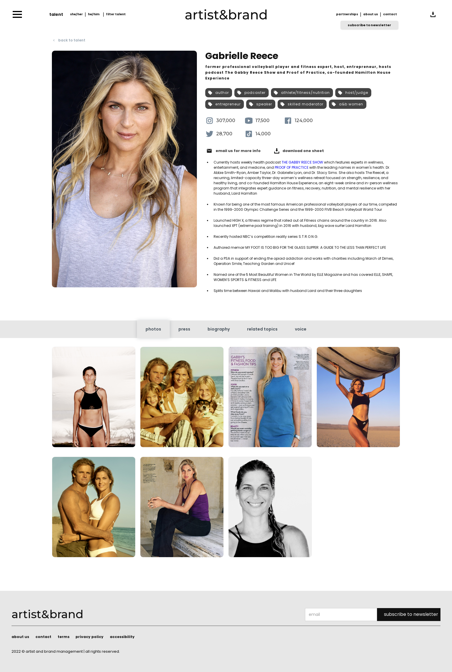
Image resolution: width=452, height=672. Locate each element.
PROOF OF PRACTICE (291, 167)
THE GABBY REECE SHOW (302, 162)
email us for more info (238, 151)
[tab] (153, 329)
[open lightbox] (93, 399)
